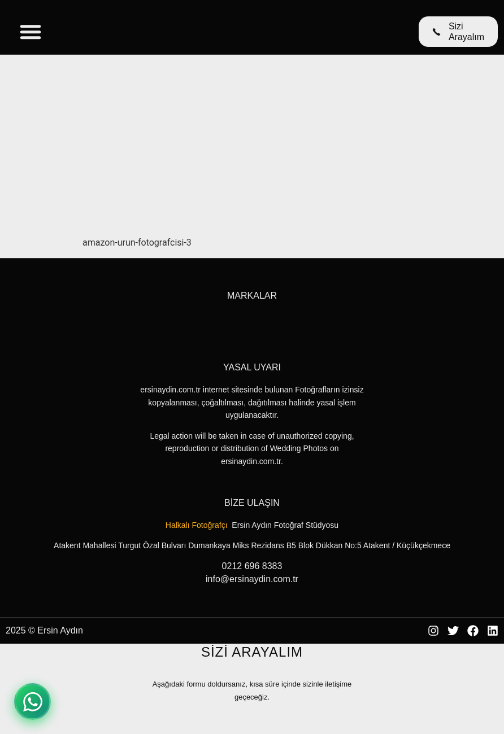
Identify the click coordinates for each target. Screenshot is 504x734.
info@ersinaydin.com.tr (252, 579)
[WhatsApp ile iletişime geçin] (32, 701)
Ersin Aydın (60, 630)
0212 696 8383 (252, 566)
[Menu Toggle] (30, 31)
